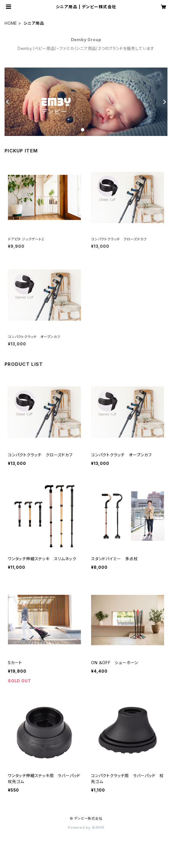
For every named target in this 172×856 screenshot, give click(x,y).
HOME (11, 23)
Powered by (86, 827)
